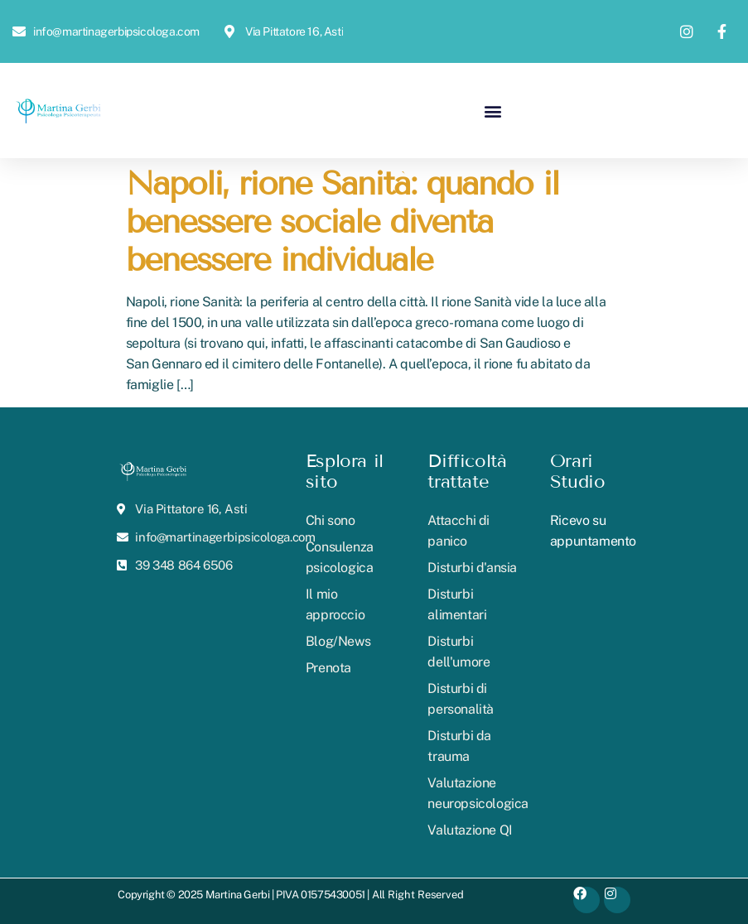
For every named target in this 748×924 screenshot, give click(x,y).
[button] (493, 110)
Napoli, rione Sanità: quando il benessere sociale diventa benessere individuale (342, 221)
